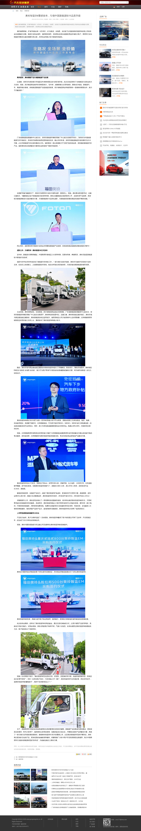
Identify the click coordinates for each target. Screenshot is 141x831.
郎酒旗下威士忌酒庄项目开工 (112, 137)
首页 (32, 7)
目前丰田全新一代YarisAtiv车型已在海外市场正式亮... (120, 55)
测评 (59, 7)
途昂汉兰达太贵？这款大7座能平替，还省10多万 (66, 776)
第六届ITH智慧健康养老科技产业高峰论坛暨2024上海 (67, 795)
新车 (46, 7)
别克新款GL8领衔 (118, 76)
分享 (84, 754)
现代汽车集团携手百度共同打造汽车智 (115, 107)
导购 (66, 7)
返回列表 (21, 759)
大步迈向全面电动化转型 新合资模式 (115, 120)
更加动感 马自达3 (118, 89)
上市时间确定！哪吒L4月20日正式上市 (63, 782)
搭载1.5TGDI (116, 63)
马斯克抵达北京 (108, 112)
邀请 (79, 754)
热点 (39, 7)
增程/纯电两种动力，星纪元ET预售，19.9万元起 (66, 779)
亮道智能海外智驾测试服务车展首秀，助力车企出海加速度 (69, 798)
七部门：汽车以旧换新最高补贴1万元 (115, 124)
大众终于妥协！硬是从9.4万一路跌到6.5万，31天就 (67, 801)
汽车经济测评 (13, 4)
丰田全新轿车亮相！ (119, 50)
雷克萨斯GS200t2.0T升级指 (111, 128)
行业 (53, 7)
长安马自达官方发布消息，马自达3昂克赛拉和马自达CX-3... (120, 93)
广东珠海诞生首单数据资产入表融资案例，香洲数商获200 (69, 807)
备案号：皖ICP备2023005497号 (20, 826)
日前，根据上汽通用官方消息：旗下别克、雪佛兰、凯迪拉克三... (120, 80)
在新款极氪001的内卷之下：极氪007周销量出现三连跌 (68, 785)
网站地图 (64, 819)
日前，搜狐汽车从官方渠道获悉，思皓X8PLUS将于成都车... (120, 68)
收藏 (90, 754)
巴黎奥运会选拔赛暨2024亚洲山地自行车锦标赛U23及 (67, 788)
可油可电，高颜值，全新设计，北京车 (115, 145)
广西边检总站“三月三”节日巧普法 (114, 116)
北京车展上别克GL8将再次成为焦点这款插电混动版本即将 (69, 804)
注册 (123, 7)
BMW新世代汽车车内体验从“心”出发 (28, 757)
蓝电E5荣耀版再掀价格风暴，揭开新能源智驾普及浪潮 (68, 792)
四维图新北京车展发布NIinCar (112, 141)
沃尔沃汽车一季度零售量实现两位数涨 (115, 133)
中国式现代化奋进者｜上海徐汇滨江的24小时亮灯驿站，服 (69, 773)
